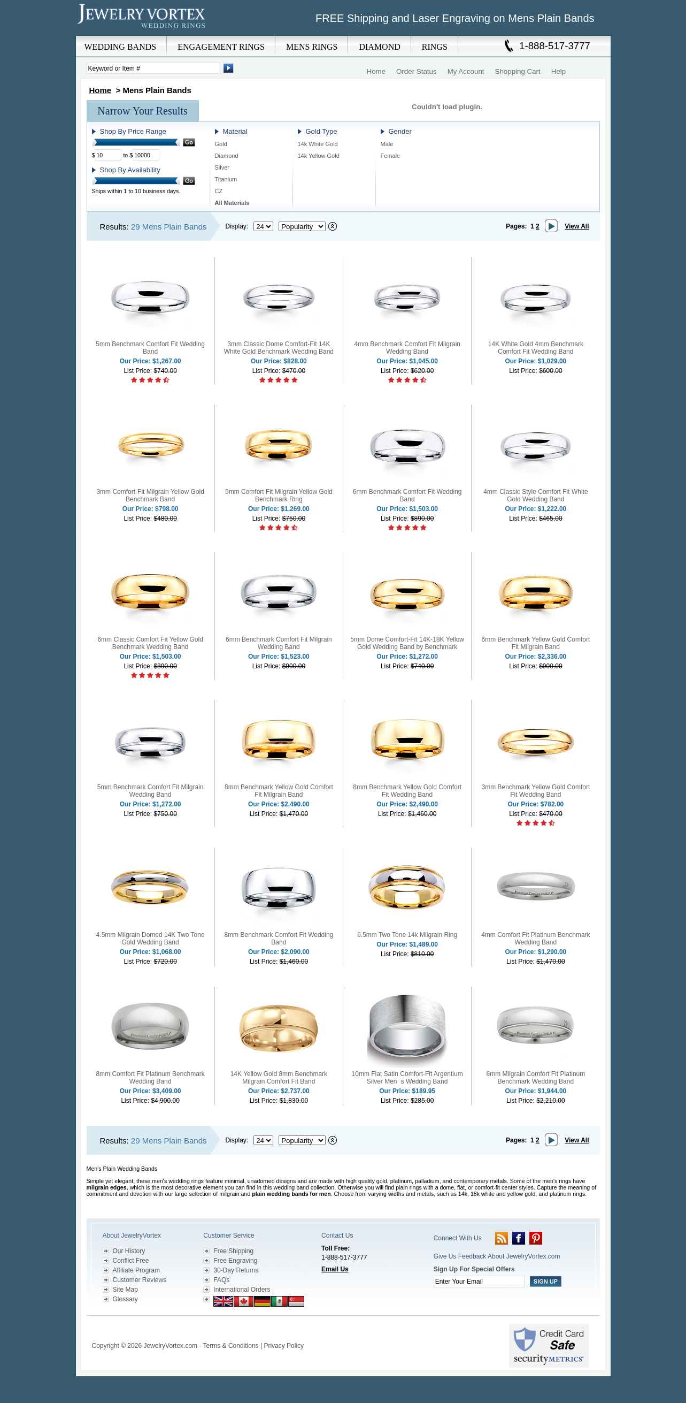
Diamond (226, 155)
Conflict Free (131, 1260)
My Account (466, 71)
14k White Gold (318, 144)
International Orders (241, 1289)
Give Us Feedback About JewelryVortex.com (497, 1256)
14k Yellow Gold (319, 155)
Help (558, 71)
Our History (129, 1251)
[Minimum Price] (108, 155)
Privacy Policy (284, 1345)
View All (577, 226)
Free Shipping (233, 1251)
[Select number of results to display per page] (263, 226)
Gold (221, 144)
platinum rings (567, 1194)
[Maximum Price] (146, 155)
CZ (219, 191)
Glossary (125, 1299)
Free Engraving (235, 1260)
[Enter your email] (479, 1281)
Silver (222, 167)
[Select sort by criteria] (302, 226)
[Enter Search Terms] (153, 68)
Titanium (226, 179)
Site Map (125, 1289)
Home (376, 71)
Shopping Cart (518, 71)
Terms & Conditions (231, 1345)
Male (387, 144)
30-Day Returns (235, 1270)
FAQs (221, 1280)
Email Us (335, 1269)
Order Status (416, 71)
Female (390, 155)
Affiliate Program (136, 1270)
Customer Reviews (140, 1280)
